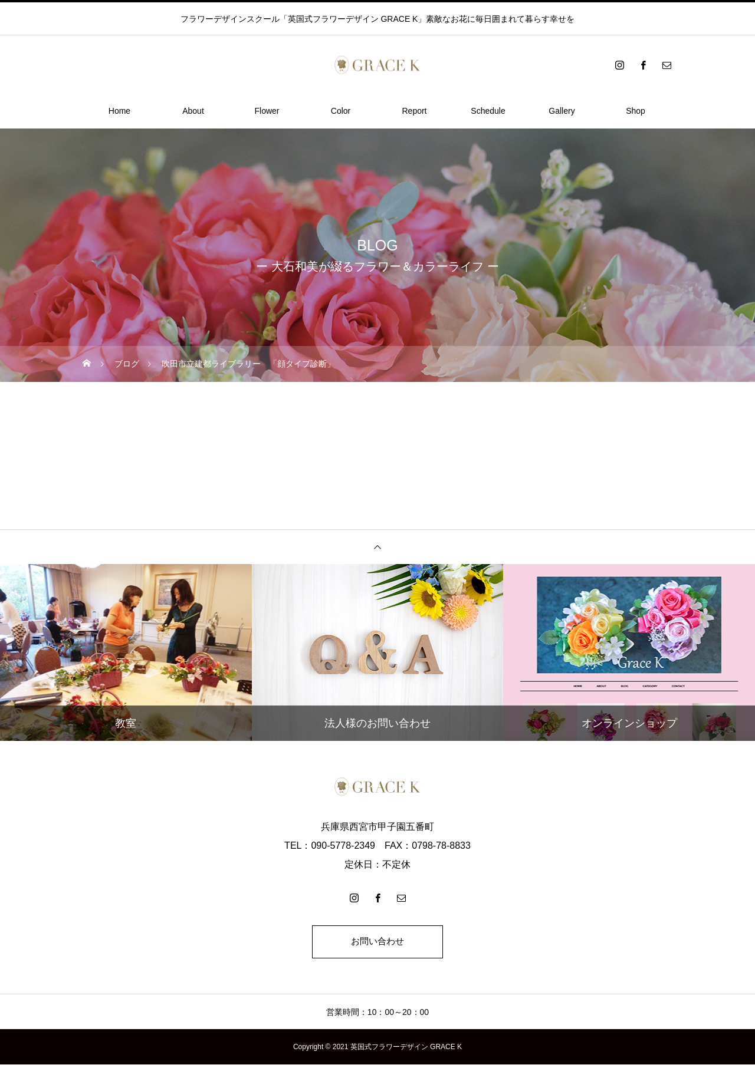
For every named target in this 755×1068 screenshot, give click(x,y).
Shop (635, 111)
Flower (266, 111)
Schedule (488, 111)
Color (340, 111)
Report (414, 111)
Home (119, 111)
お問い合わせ (377, 943)
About (193, 111)
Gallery (562, 111)
